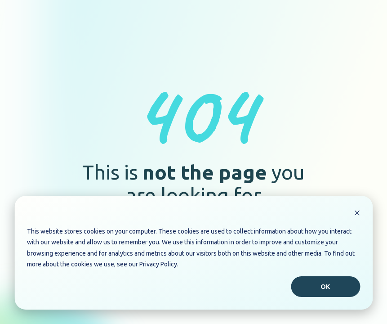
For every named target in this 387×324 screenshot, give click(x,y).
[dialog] (193, 253)
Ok (325, 286)
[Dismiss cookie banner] (357, 214)
